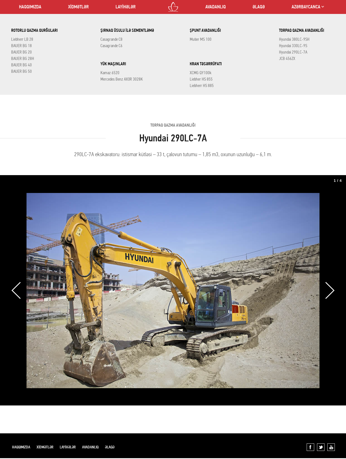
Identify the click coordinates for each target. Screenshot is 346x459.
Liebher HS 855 (201, 79)
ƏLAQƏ (259, 7)
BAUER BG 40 (21, 64)
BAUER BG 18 (21, 45)
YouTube (331, 447)
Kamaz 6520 (109, 72)
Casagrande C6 (111, 45)
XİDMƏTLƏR (78, 7)
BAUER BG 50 (21, 71)
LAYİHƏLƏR (126, 7)
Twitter (321, 447)
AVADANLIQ (215, 7)
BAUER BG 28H (22, 58)
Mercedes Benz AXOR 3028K (121, 79)
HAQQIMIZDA (30, 7)
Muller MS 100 (201, 39)
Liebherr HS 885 (202, 85)
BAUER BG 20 (21, 52)
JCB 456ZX (287, 58)
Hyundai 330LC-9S (293, 45)
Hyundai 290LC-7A (293, 52)
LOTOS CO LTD (173, 7)
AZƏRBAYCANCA (306, 7)
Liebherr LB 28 (22, 39)
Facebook (310, 447)
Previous (16, 290)
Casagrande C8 (111, 39)
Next (330, 290)
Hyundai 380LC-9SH (294, 39)
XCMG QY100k (201, 72)
